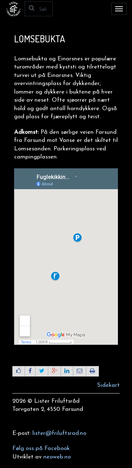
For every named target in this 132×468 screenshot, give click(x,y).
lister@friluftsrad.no (59, 433)
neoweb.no (57, 457)
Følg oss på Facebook (41, 448)
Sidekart (108, 385)
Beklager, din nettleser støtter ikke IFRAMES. (66, 256)
